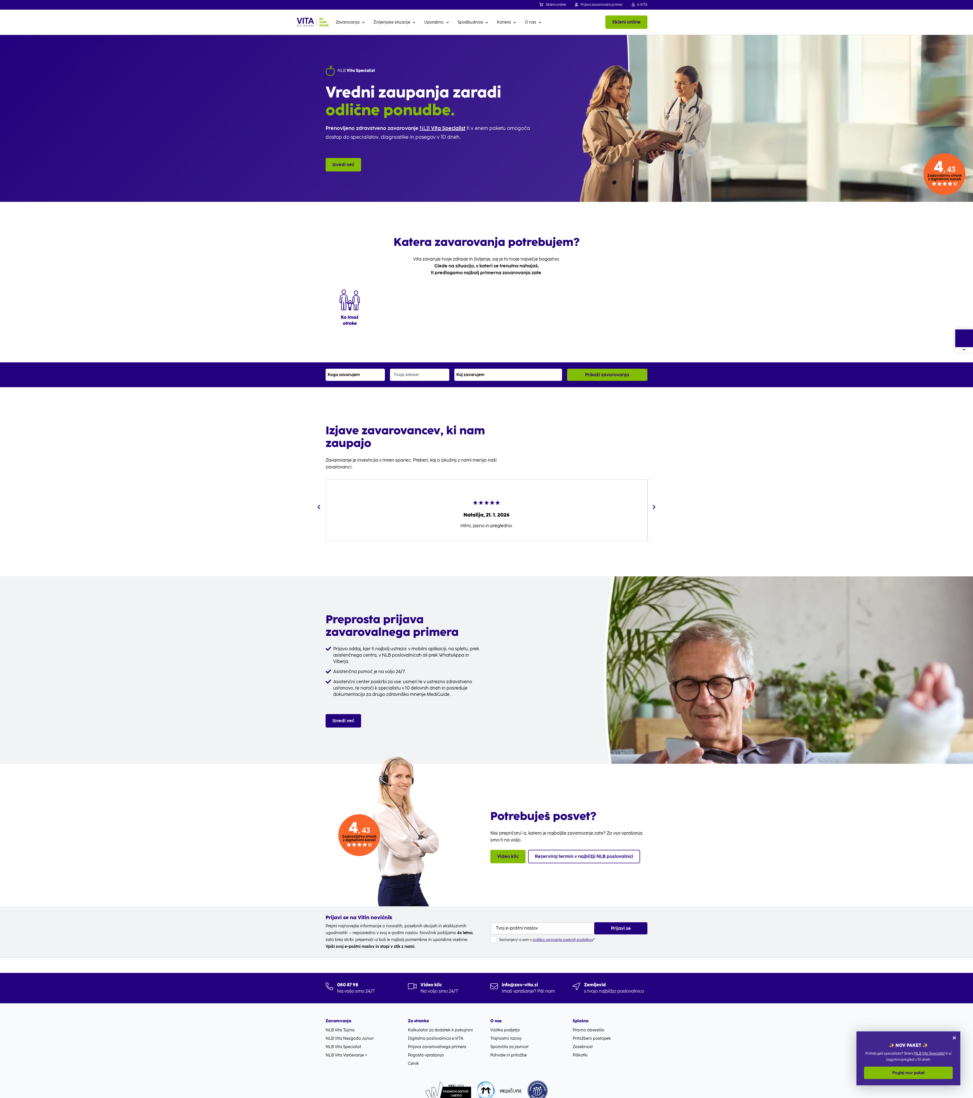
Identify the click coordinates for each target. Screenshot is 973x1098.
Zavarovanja (348, 21)
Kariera (504, 21)
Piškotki (580, 1045)
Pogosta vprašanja (426, 1045)
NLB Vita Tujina (340, 1020)
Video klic (508, 846)
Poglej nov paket (908, 1072)
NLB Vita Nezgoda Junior (350, 1028)
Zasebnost (583, 1036)
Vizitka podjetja (505, 1020)
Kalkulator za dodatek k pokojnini (440, 1020)
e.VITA (639, 5)
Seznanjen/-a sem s (547, 930)
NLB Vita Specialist (929, 1053)
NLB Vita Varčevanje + (346, 1045)
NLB (441, 128)
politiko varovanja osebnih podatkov (563, 930)
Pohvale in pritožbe (508, 1045)
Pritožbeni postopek (592, 1028)
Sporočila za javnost (509, 1036)
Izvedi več (343, 162)
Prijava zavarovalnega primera (437, 1036)
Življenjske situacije (391, 21)
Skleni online (552, 5)
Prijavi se (621, 918)
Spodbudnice (470, 21)
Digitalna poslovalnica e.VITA (435, 1028)
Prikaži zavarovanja (607, 365)
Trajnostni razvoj (505, 1028)
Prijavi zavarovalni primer (599, 5)
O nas (530, 21)
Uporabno (434, 21)
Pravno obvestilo (588, 1020)
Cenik (413, 1053)
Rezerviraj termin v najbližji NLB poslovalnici (584, 846)
